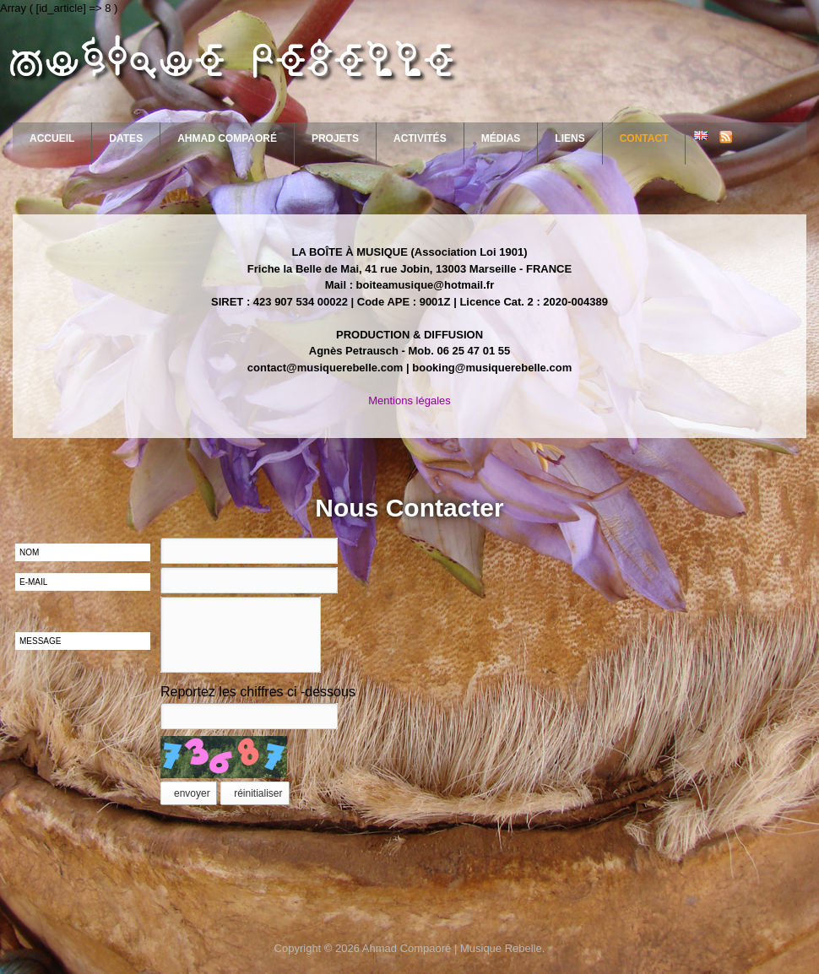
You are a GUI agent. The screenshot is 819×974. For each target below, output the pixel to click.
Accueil (52, 138)
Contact (644, 138)
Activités (420, 138)
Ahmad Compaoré (227, 138)
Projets (335, 138)
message (40, 641)
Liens (569, 138)
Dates (126, 138)
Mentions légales (409, 400)
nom (29, 552)
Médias (501, 138)
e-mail (33, 582)
